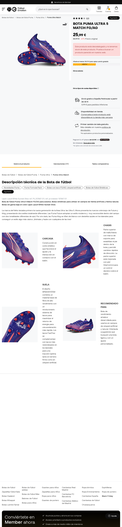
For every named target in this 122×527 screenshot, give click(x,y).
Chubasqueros (88, 505)
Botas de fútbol (8, 17)
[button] (98, 88)
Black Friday (107, 496)
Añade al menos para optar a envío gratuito (90, 61)
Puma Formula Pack (33, 187)
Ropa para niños (49, 496)
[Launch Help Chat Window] (112, 516)
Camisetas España (90, 496)
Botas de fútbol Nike (30, 494)
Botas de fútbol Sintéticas (97, 187)
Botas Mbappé (8, 500)
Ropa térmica (88, 487)
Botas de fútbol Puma (25, 17)
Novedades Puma (11, 187)
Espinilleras (107, 487)
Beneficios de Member (61, 2)
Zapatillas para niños (51, 492)
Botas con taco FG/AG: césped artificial (64, 187)
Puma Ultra (40, 17)
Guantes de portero (50, 500)
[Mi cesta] (116, 9)
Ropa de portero (109, 492)
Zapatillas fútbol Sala (11, 492)
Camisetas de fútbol (90, 500)
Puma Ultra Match (54, 17)
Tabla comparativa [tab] (100, 164)
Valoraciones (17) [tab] (60, 164)
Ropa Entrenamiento (91, 492)
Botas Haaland (8, 496)
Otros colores (78, 71)
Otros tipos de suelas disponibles (86, 88)
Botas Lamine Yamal (10, 505)
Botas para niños (29, 503)
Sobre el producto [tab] (22, 164)
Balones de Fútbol (29, 498)
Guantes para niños (50, 487)
